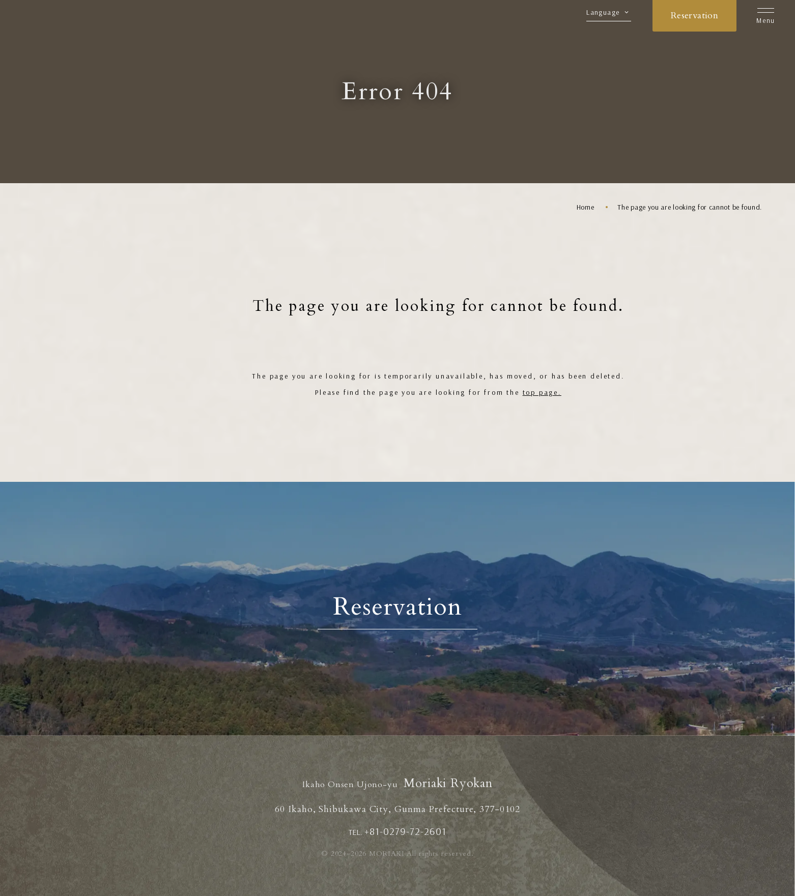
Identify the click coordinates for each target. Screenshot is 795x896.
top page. (542, 392)
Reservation (694, 15)
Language (602, 13)
